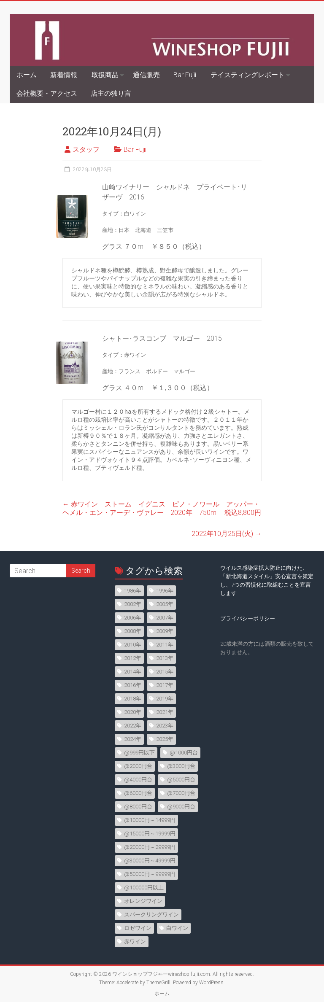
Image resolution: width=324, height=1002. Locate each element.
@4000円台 (138, 779)
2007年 (164, 617)
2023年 (164, 725)
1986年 (132, 590)
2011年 (164, 644)
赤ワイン (135, 941)
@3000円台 (181, 766)
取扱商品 (105, 75)
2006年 (132, 617)
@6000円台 (138, 793)
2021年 (164, 712)
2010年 (132, 644)
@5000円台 (181, 779)
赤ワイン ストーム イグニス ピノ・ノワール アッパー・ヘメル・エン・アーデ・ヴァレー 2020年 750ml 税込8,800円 (161, 508)
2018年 (132, 698)
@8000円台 (138, 806)
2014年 (132, 671)
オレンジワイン (143, 901)
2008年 (132, 631)
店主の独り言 (111, 93)
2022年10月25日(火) (227, 534)
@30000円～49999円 (150, 860)
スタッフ (86, 149)
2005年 (164, 604)
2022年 (132, 725)
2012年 (132, 658)
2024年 (132, 739)
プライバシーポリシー (247, 618)
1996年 (164, 590)
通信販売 (146, 75)
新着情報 (63, 75)
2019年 (164, 698)
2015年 (164, 671)
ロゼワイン (137, 928)
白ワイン (177, 928)
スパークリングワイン (151, 914)
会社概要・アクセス (46, 93)
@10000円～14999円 (150, 820)
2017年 (164, 685)
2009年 (164, 631)
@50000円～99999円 (150, 874)
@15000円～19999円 (150, 833)
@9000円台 (181, 806)
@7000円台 (181, 793)
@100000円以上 (144, 887)
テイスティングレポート (248, 75)
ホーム (26, 75)
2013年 (164, 658)
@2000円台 (138, 766)
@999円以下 (139, 752)
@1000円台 (184, 752)
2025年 (164, 739)
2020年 (132, 712)
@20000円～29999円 (150, 847)
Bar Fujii (184, 75)
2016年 (132, 685)
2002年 (132, 604)
